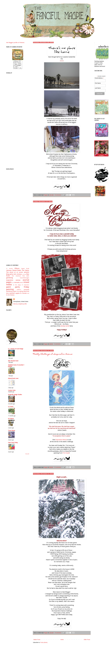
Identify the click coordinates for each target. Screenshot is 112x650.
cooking (24, 275)
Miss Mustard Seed (13, 362)
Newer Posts (36, 639)
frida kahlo (25, 277)
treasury (12, 296)
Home (62, 639)
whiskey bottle (64, 326)
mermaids (16, 284)
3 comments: (57, 344)
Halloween (9, 272)
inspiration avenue (13, 282)
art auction (20, 274)
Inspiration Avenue (61, 440)
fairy (27, 276)
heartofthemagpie (24, 279)
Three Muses (11, 432)
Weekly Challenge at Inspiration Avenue (52, 354)
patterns (19, 291)
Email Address (99, 78)
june (13, 284)
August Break (25, 270)
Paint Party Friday (13, 444)
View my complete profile (20, 305)
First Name (98, 83)
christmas (19, 275)
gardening (9, 279)
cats (14, 276)
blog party (9, 276)
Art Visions (11, 420)
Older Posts (87, 639)
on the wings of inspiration (21, 286)
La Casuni (10, 408)
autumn (26, 274)
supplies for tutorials (21, 295)
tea (9, 296)
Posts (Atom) (43, 642)
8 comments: (58, 195)
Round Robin (16, 272)
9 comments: (58, 632)
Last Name (98, 88)
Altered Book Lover (13, 380)
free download (16, 277)
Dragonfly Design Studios (15, 396)
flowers (8, 277)
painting (10, 291)
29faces (16, 270)
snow (18, 293)
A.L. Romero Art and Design (15, 350)
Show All (27, 455)
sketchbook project (11, 293)
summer (12, 295)
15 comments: (58, 467)
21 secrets (9, 270)
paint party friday (17, 288)
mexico (21, 284)
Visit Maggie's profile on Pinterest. (15, 42)
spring (21, 293)
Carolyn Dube (11, 392)
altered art (13, 274)
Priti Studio (66, 453)
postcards (26, 291)
